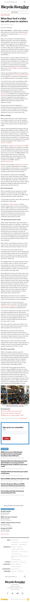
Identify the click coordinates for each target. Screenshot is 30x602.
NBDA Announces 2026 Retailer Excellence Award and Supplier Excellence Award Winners (11, 454)
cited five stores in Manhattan (9, 306)
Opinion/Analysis (15, 542)
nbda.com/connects (7, 161)
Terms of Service (24, 551)
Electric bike (23, 418)
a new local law (23, 34)
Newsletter (20, 571)
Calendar (19, 547)
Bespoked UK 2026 (6, 528)
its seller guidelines (13, 204)
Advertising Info (15, 569)
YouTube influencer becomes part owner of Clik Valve (14, 472)
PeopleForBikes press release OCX (12, 411)
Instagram (22, 593)
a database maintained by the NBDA (18, 145)
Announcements (10, 458)
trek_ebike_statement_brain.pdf (11, 413)
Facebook (8, 593)
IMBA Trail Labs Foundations (9, 517)
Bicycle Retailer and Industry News (13, 505)
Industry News (9, 475)
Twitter (13, 593)
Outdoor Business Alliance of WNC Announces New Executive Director (13, 485)
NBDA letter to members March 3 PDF (12, 415)
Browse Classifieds (16, 564)
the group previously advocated (20, 75)
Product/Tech (24, 542)
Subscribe (13, 571)
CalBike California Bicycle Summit (11, 522)
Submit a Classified (16, 566)
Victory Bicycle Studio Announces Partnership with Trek (12, 492)
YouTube (17, 593)
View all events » (5, 534)
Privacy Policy (14, 551)
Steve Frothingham (7, 27)
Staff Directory (14, 562)
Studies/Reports (23, 544)
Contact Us (23, 562)
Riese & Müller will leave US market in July (15, 479)
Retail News (7, 15)
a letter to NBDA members (15, 68)
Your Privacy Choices (16, 554)
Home (2, 15)
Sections (15, 12)
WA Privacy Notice (15, 559)
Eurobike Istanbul (6, 511)
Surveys (13, 547)
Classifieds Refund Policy (17, 549)
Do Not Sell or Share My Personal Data (19, 556)
